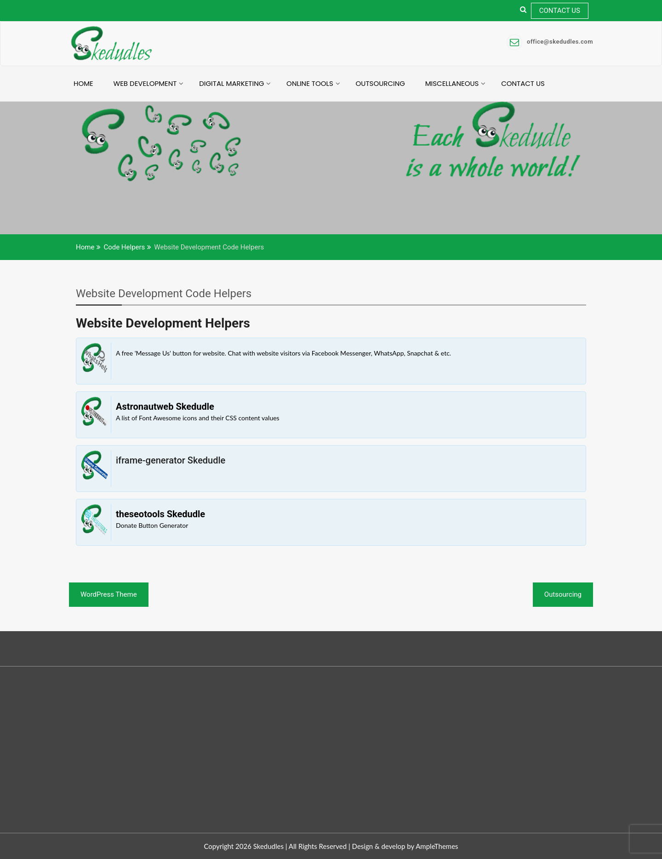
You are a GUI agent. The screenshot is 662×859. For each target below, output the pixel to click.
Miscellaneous (452, 83)
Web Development (145, 83)
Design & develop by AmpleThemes (405, 846)
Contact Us (559, 10)
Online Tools (309, 83)
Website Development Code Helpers (163, 293)
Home (83, 83)
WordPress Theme (108, 594)
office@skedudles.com (550, 41)
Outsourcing (380, 83)
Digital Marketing (231, 83)
